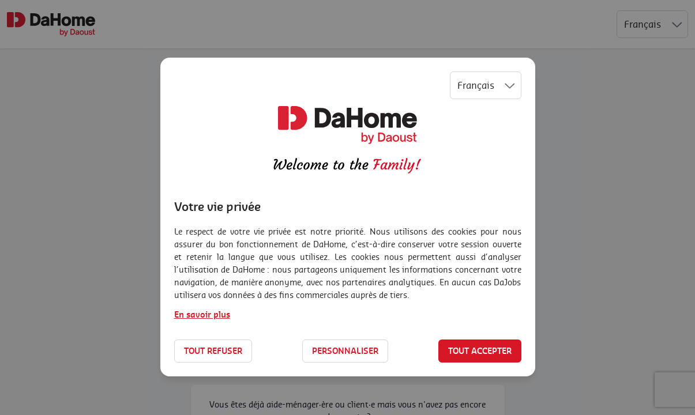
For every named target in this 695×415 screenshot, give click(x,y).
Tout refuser (213, 351)
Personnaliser (345, 351)
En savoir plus (202, 314)
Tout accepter (480, 351)
